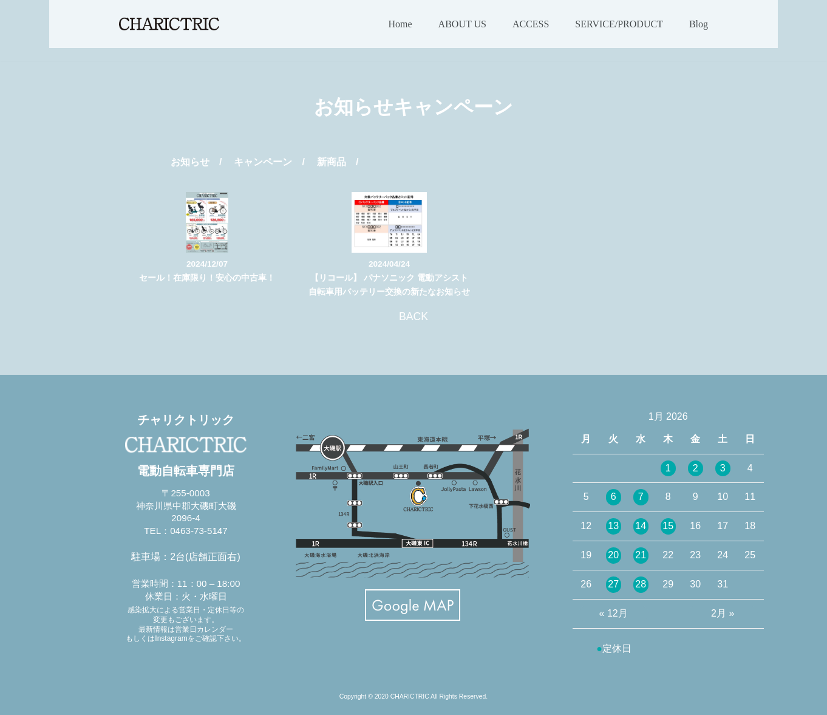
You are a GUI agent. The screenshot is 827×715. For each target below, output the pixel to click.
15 (667, 526)
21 (640, 555)
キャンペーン (263, 162)
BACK (413, 316)
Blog (698, 24)
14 (640, 526)
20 (613, 555)
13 (613, 526)
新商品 (331, 162)
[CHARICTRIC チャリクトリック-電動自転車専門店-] (169, 24)
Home (400, 24)
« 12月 (613, 613)
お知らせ (190, 162)
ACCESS (530, 24)
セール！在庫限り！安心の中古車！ (207, 277)
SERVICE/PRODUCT (619, 24)
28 (640, 584)
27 (613, 584)
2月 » (722, 613)
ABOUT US (462, 24)
